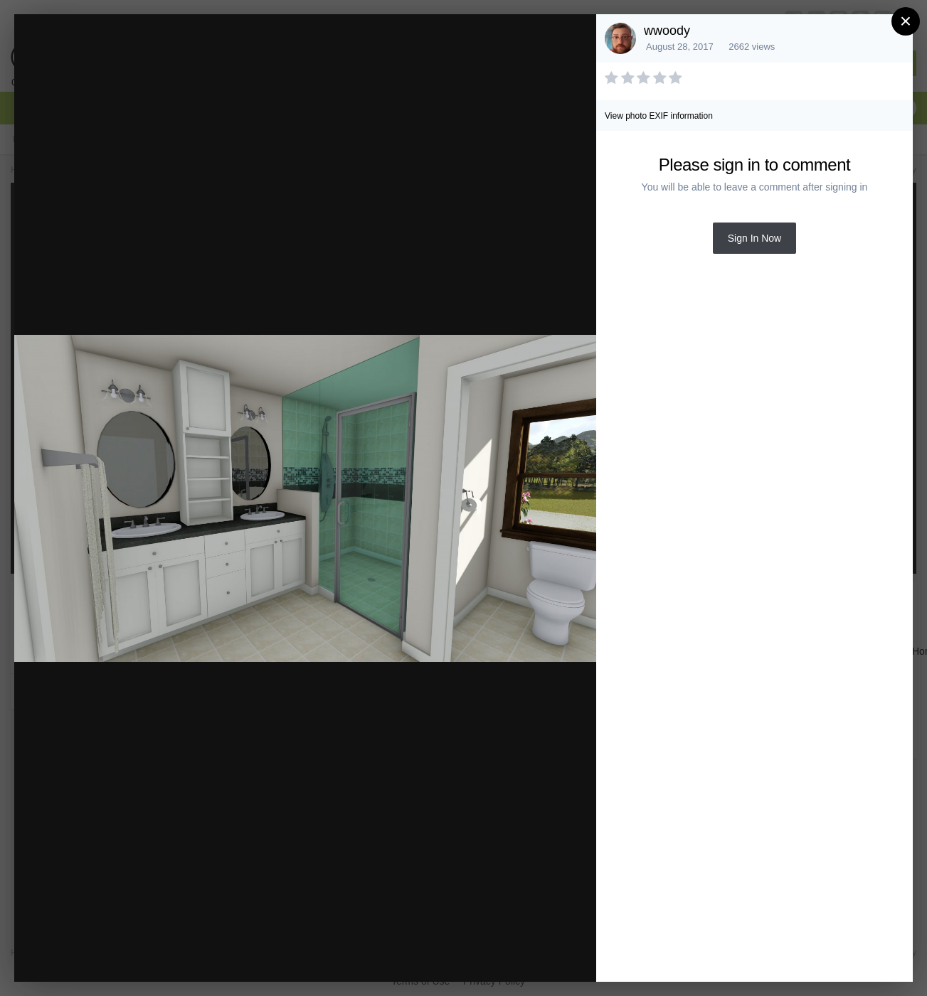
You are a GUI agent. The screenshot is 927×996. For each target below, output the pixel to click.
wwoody (667, 30)
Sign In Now (754, 238)
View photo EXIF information (659, 116)
